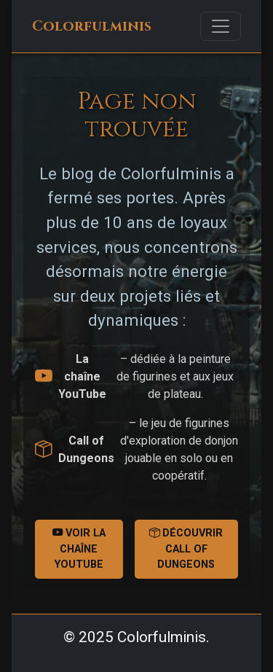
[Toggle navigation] (220, 26)
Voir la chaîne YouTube (79, 549)
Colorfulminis (91, 26)
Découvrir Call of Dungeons (186, 549)
